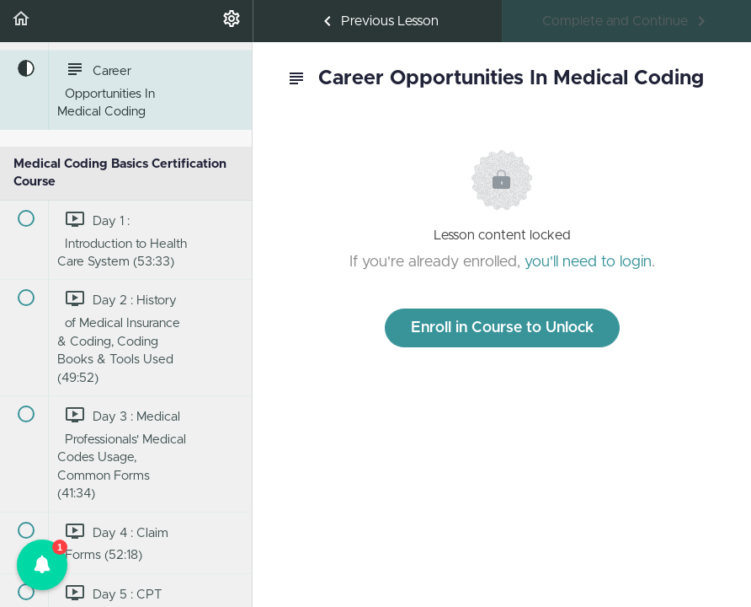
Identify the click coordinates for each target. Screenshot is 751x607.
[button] (21, 21)
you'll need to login (588, 262)
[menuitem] (231, 21)
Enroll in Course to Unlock (502, 328)
